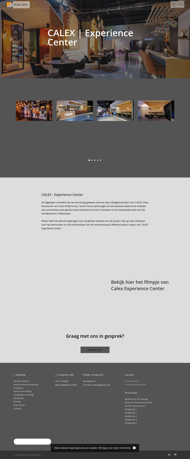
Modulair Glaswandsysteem (139, 402)
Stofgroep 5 (131, 423)
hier (105, 447)
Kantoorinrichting (22, 391)
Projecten (18, 388)
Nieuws (17, 401)
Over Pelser (19, 405)
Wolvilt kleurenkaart (135, 406)
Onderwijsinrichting (24, 394)
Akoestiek (18, 398)
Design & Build (21, 381)
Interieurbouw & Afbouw (26, 384)
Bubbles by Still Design (136, 399)
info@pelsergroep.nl (135, 384)
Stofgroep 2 (131, 412)
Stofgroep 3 (131, 416)
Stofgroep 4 (131, 419)
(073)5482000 (132, 381)
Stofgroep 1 (131, 409)
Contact (17, 408)
